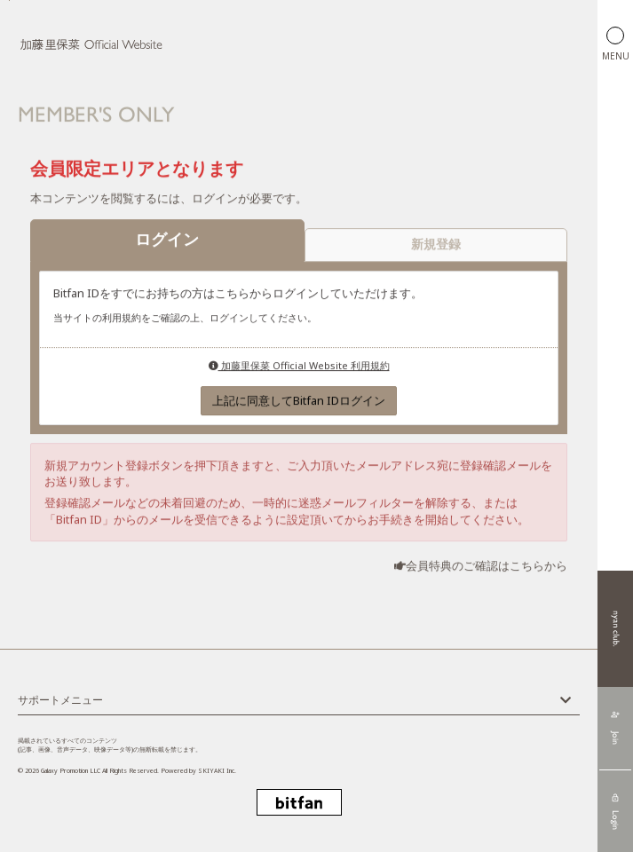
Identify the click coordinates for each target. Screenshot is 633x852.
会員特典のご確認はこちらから (486, 567)
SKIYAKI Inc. (217, 771)
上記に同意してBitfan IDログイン (298, 402)
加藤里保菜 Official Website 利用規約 (299, 366)
